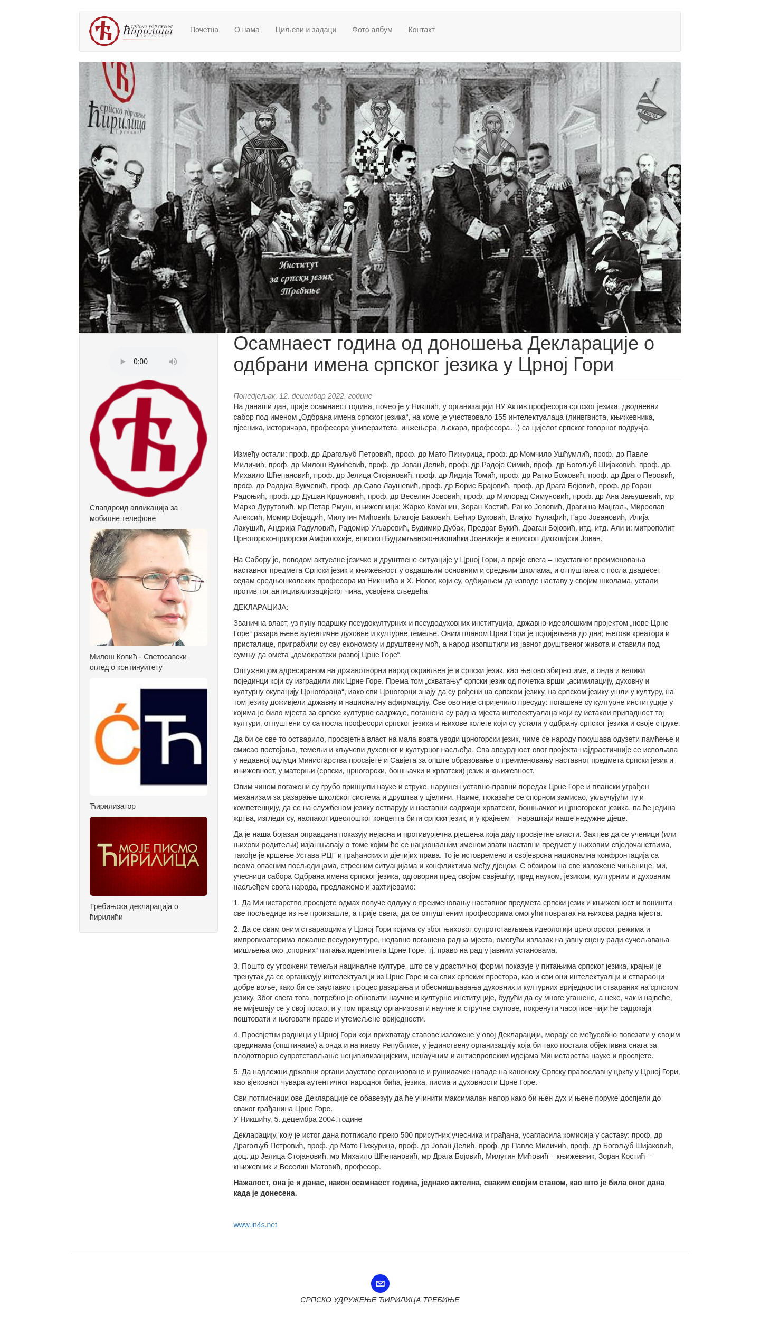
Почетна (204, 29)
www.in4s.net (255, 1225)
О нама (247, 29)
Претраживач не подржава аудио (148, 361)
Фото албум (372, 29)
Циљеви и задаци (306, 29)
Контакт (421, 29)
